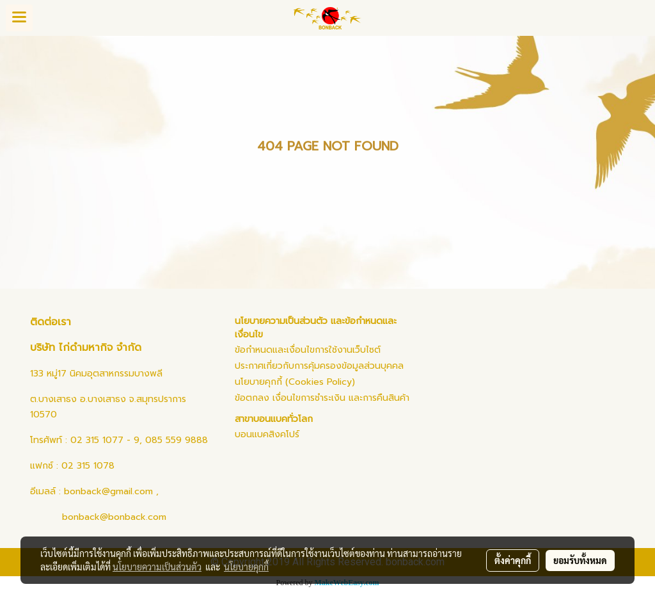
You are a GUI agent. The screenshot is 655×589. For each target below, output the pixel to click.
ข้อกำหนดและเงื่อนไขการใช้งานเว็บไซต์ (308, 350)
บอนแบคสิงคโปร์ (267, 434)
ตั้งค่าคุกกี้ (512, 560)
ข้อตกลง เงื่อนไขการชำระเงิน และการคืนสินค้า (322, 398)
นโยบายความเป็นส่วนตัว (157, 566)
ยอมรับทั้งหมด (580, 560)
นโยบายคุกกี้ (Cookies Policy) (295, 382)
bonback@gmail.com (108, 491)
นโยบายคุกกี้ (246, 566)
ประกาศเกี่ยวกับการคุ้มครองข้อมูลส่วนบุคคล (319, 366)
